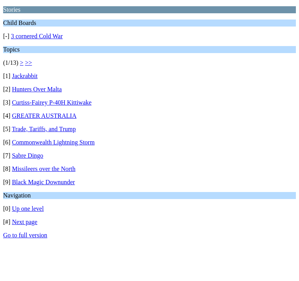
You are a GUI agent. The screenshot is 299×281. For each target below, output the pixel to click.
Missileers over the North (44, 168)
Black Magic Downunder (43, 182)
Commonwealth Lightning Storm (53, 142)
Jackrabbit (25, 76)
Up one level (28, 208)
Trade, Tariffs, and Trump (44, 129)
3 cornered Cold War (37, 36)
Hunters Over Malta (37, 89)
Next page (24, 222)
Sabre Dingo (27, 155)
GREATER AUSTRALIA (44, 115)
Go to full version (25, 235)
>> (28, 62)
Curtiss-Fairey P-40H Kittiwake (51, 102)
